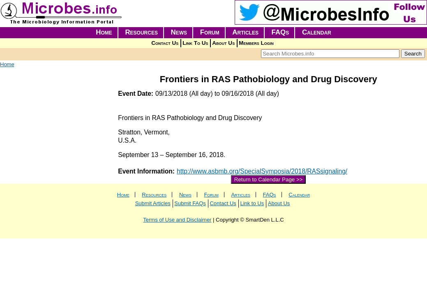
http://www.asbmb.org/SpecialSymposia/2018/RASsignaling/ (262, 171)
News (179, 32)
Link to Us (252, 203)
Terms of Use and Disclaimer (177, 220)
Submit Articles (153, 203)
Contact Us (164, 43)
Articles (245, 32)
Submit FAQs (190, 203)
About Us (223, 43)
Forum (209, 32)
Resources (141, 32)
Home (104, 32)
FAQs (280, 32)
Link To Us (195, 43)
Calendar (316, 32)
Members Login (256, 43)
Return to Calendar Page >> (268, 179)
